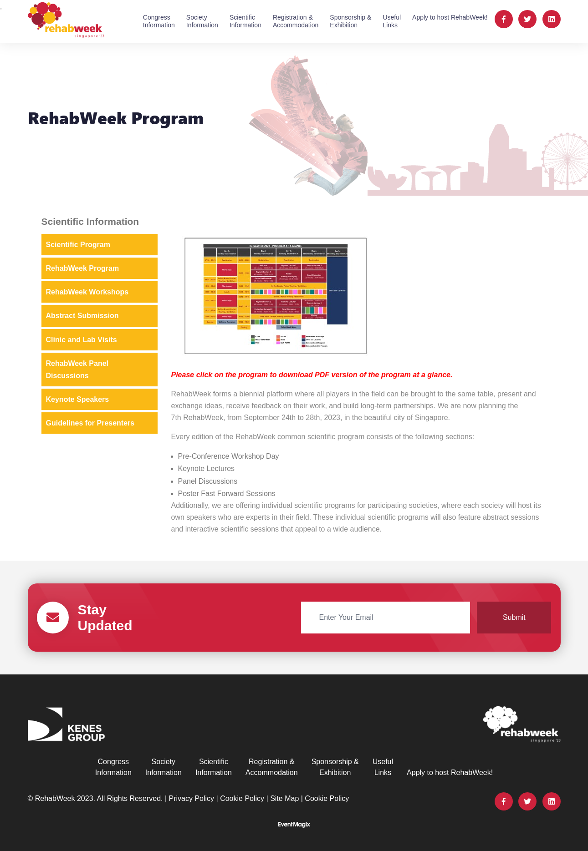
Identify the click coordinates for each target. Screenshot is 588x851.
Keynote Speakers (77, 399)
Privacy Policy (192, 798)
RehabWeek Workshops (87, 292)
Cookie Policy (242, 798)
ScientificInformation (245, 21)
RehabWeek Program (82, 268)
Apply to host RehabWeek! (450, 17)
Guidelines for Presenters (90, 423)
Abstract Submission (82, 315)
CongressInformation (159, 21)
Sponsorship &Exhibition (350, 21)
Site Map (284, 798)
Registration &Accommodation (295, 21)
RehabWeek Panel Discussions (77, 370)
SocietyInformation (202, 21)
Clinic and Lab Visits (81, 340)
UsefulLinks (392, 21)
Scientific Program (78, 244)
